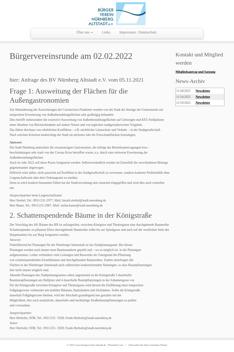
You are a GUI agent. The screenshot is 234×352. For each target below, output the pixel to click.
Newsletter (203, 91)
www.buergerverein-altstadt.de (90, 345)
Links (106, 32)
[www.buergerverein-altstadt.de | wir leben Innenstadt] (117, 13)
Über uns (84, 32)
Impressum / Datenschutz (138, 32)
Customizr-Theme (158, 345)
